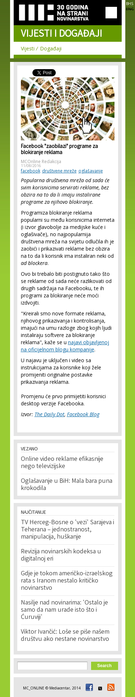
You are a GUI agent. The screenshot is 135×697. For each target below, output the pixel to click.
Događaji (51, 48)
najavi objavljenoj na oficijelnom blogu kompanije (65, 346)
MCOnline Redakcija (41, 161)
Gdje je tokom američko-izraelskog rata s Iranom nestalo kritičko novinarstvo (67, 581)
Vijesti (28, 48)
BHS (129, 3)
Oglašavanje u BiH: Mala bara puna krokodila (66, 485)
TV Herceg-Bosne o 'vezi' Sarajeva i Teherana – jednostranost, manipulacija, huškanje (67, 530)
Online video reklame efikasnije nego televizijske (62, 463)
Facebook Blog (83, 414)
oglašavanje (90, 171)
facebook (30, 171)
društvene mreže (59, 171)
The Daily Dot (49, 414)
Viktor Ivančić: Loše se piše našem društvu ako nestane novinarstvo (65, 636)
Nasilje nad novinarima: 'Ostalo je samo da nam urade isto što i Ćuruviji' (64, 610)
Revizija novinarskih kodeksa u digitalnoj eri (61, 555)
